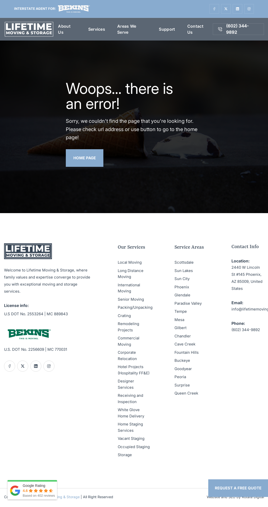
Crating (124, 315)
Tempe (180, 311)
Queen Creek (186, 393)
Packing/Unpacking (135, 307)
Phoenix (181, 287)
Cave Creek (184, 344)
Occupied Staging (134, 446)
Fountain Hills (186, 352)
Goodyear (183, 368)
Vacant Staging (131, 438)
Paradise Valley (188, 303)
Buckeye (182, 360)
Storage (125, 454)
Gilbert (180, 327)
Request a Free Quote (238, 488)
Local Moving (130, 262)
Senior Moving (131, 299)
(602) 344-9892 (245, 329)
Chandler (182, 336)
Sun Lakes (183, 270)
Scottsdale (184, 262)
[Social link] (214, 9)
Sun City (182, 278)
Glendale (182, 295)
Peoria (180, 376)
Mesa (179, 319)
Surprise (182, 385)
